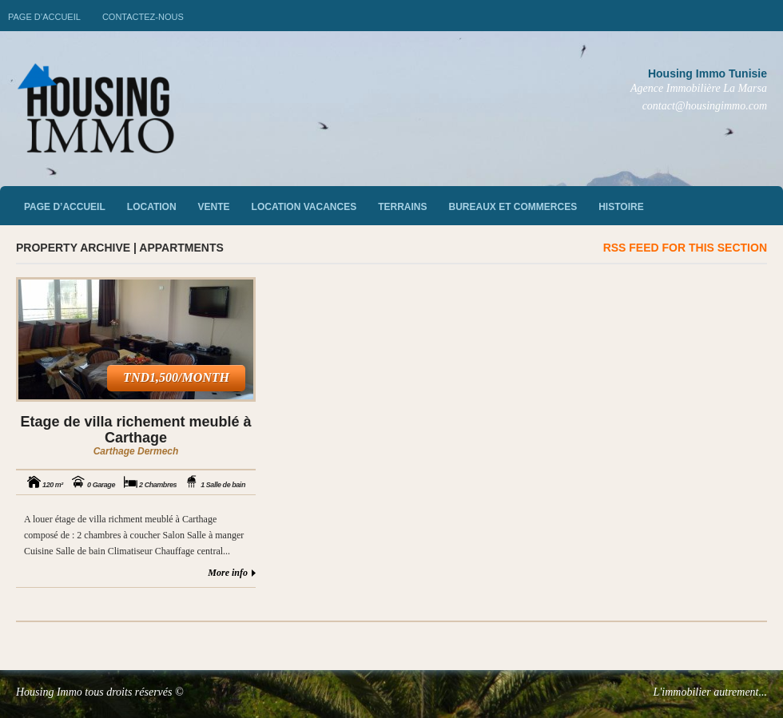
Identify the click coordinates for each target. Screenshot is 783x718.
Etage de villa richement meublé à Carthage (135, 430)
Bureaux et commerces (513, 206)
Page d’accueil (44, 17)
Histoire (620, 206)
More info (228, 572)
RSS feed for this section (685, 247)
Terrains (402, 206)
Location (152, 206)
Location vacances (304, 206)
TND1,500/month (176, 377)
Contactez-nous (143, 17)
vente (214, 206)
